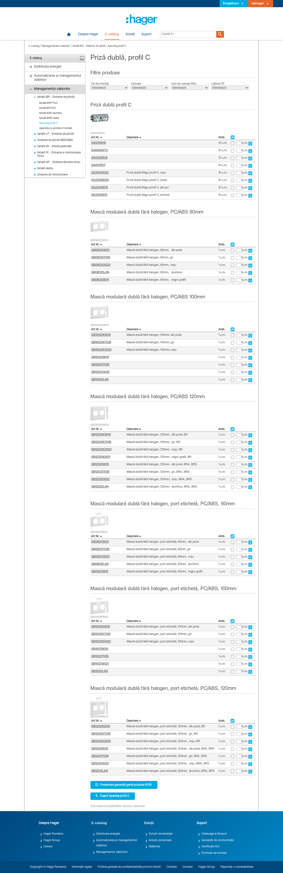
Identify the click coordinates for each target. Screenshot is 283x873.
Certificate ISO (210, 846)
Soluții (130, 34)
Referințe (154, 846)
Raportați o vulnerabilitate (237, 867)
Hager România (53, 833)
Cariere (48, 846)
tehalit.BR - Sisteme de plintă (88, 46)
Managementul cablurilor (56, 46)
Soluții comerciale (160, 840)
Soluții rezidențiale (160, 833)
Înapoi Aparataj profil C (112, 795)
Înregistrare (231, 3)
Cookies (171, 867)
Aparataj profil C (117, 46)
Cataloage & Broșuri (214, 833)
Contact (188, 867)
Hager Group (52, 840)
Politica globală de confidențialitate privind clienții (129, 867)
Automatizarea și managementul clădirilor (116, 843)
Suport (146, 34)
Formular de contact (214, 853)
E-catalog (112, 34)
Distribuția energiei (108, 833)
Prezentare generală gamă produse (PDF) (123, 784)
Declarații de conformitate (217, 840)
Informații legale (82, 867)
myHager (257, 3)
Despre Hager (88, 34)
